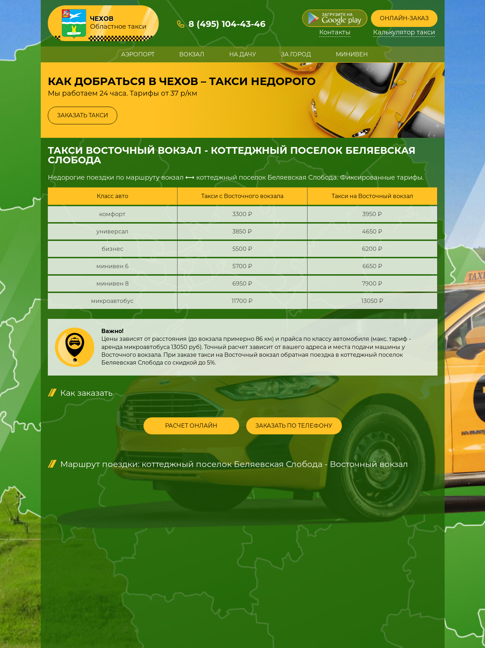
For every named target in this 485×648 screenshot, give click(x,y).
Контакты (334, 32)
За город (296, 54)
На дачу (242, 54)
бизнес (112, 249)
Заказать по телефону (293, 425)
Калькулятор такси (404, 32)
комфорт (112, 214)
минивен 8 (112, 283)
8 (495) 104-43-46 (226, 24)
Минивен (352, 54)
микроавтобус (112, 301)
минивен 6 (112, 266)
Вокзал (191, 54)
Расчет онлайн (191, 425)
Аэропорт (137, 54)
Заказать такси (82, 115)
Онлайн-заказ (404, 18)
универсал (112, 231)
